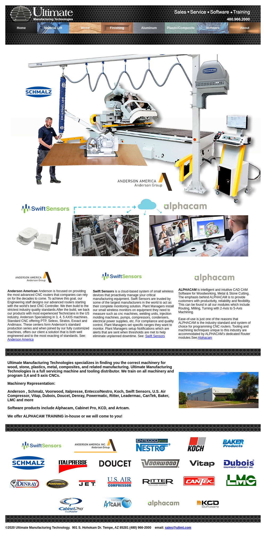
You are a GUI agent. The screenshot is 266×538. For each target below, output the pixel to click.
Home (21, 28)
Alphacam (205, 338)
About (245, 28)
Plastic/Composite (181, 28)
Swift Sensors (155, 336)
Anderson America (20, 339)
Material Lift (53, 28)
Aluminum (149, 28)
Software (213, 28)
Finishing (117, 28)
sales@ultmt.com (178, 527)
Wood (85, 28)
